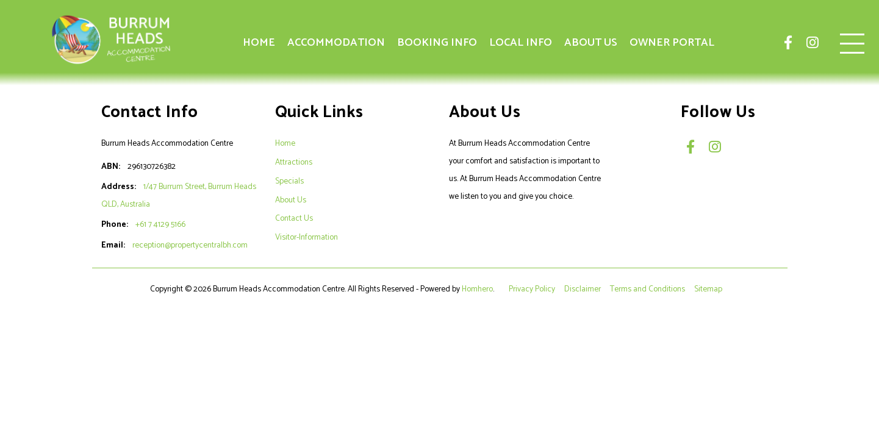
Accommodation (336, 43)
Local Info (520, 43)
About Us (590, 43)
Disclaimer (583, 289)
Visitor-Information (306, 237)
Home (259, 43)
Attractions (293, 162)
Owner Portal (672, 43)
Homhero (477, 289)
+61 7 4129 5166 (160, 224)
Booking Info (437, 43)
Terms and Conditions (648, 289)
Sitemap (709, 289)
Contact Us (294, 218)
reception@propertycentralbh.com (190, 245)
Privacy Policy (533, 289)
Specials (289, 181)
